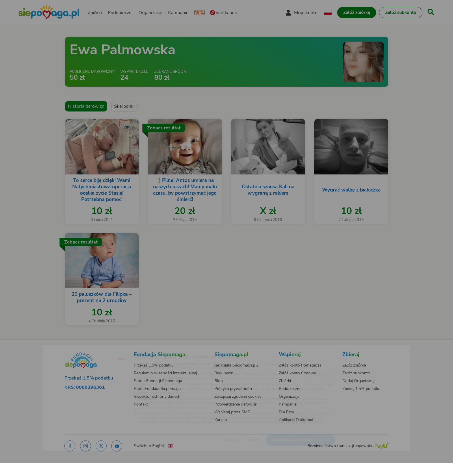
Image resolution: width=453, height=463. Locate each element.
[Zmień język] (100, 349)
